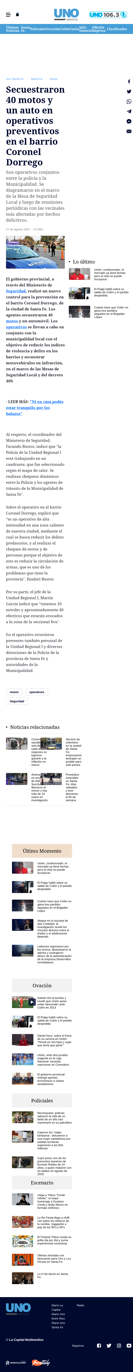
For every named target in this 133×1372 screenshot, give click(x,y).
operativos (16, 327)
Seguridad (16, 291)
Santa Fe (25, 29)
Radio (80, 1305)
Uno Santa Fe (15, 78)
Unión (74, 29)
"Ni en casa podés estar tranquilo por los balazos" (34, 407)
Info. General (85, 29)
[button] (8, 15)
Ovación (53, 29)
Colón (64, 29)
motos (53, 78)
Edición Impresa (99, 29)
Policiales (38, 29)
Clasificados (117, 29)
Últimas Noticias (12, 29)
